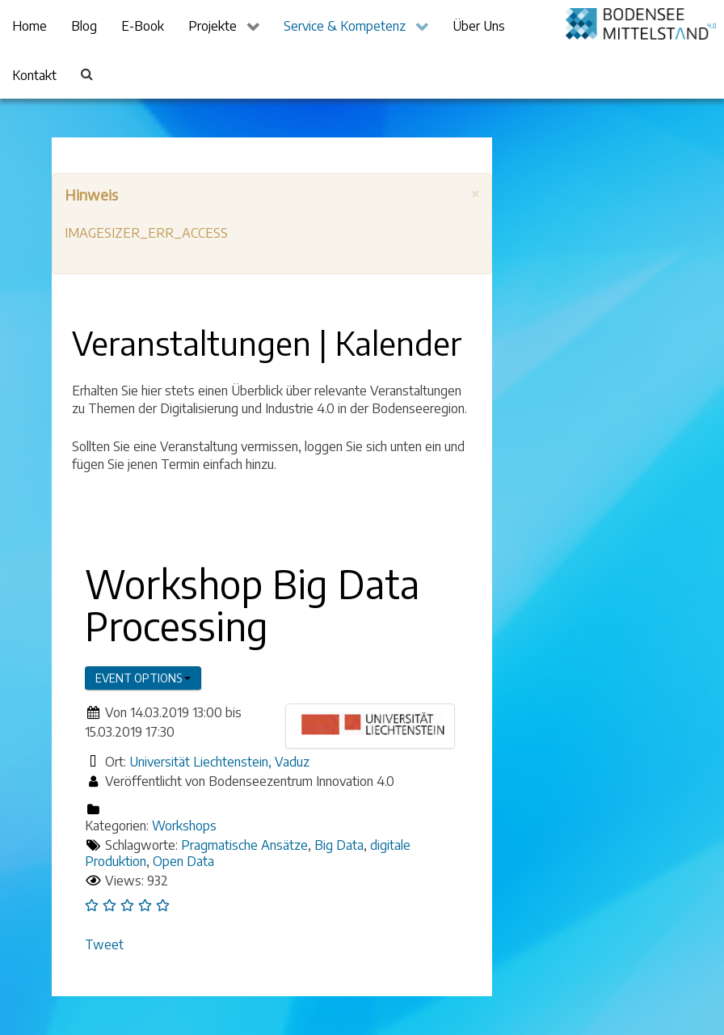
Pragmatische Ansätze (244, 845)
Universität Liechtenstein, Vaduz (219, 762)
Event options (143, 678)
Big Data (339, 845)
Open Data (183, 861)
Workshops (184, 825)
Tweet (104, 944)
